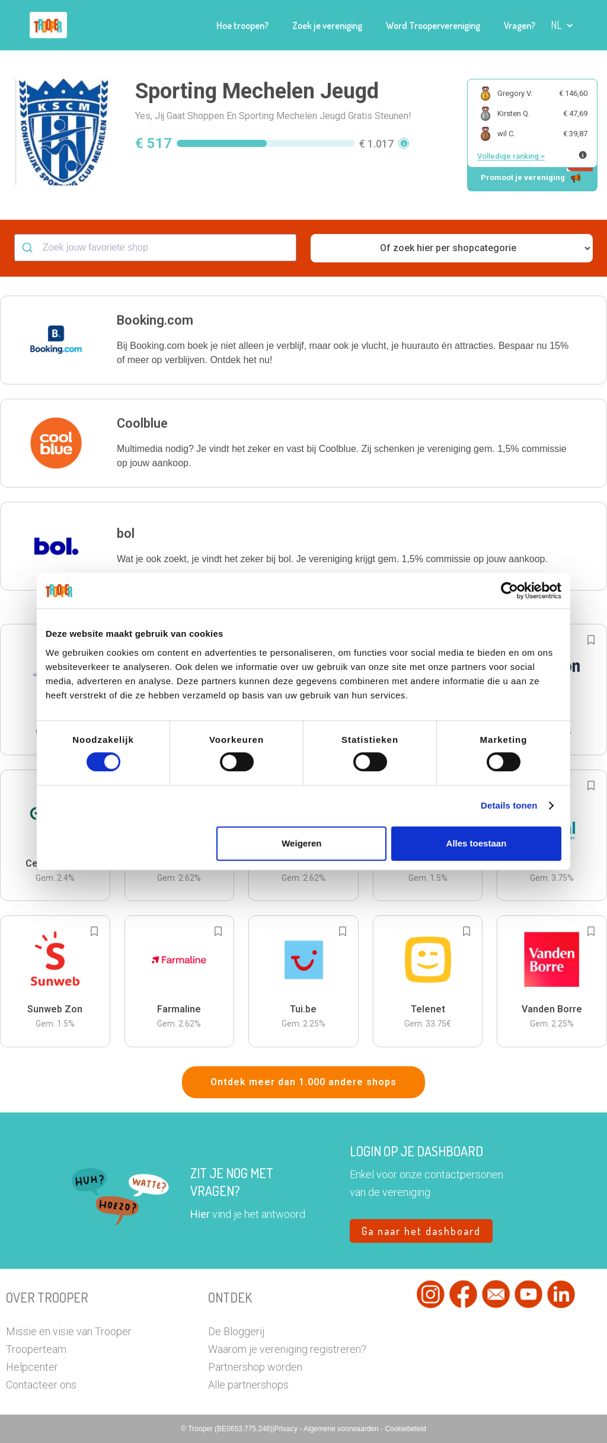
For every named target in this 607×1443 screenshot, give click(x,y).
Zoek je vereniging (327, 25)
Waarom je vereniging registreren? (287, 1349)
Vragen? (519, 25)
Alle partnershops (248, 1384)
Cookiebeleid (405, 1429)
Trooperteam (36, 1349)
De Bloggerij (236, 1331)
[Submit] (29, 248)
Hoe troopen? (242, 25)
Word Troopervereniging (433, 25)
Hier (200, 1214)
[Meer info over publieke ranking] (582, 155)
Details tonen (509, 805)
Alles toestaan (476, 843)
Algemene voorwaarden (342, 1429)
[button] (562, 25)
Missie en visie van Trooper (69, 1331)
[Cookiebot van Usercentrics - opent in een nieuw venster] (509, 590)
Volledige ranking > (511, 156)
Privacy (287, 1429)
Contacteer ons (41, 1384)
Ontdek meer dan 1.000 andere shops (303, 1082)
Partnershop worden (255, 1367)
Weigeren (301, 843)
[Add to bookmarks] (591, 639)
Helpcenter (32, 1367)
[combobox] (155, 247)
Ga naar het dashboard (421, 1230)
